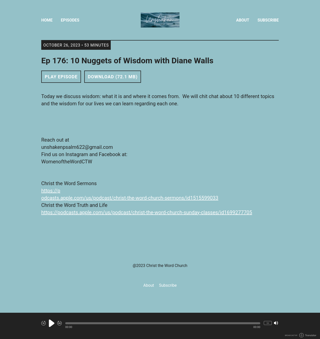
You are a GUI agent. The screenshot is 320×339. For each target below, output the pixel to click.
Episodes (70, 20)
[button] (162, 323)
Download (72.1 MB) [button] (113, 76)
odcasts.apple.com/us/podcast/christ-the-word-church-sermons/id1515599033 (129, 198)
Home (46, 20)
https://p (50, 191)
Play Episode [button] (61, 76)
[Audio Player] (160, 326)
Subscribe (268, 20)
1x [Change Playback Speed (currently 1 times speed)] (267, 322)
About (242, 20)
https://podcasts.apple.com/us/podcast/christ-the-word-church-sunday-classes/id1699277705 (146, 212)
